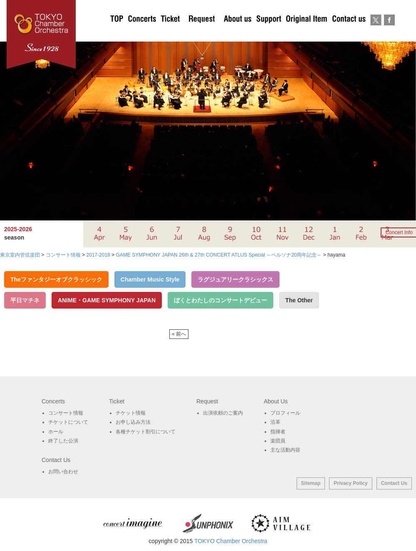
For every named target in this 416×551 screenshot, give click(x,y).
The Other (299, 300)
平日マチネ (25, 300)
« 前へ (179, 334)
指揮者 (277, 432)
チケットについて (170, 33)
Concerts (142, 33)
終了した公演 (63, 441)
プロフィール (285, 413)
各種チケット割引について (146, 432)
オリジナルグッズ (306, 33)
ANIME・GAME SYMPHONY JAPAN (107, 300)
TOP (117, 33)
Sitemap (311, 483)
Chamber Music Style (150, 279)
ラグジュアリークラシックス (235, 279)
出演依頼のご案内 (201, 33)
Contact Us (394, 483)
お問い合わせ (349, 33)
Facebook (389, 33)
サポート (268, 33)
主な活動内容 (285, 450)
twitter (375, 33)
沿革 (275, 422)
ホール (55, 432)
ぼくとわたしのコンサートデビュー (220, 300)
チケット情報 (131, 413)
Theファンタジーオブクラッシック (56, 279)
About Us (237, 33)
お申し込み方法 (133, 422)
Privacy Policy (350, 483)
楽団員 (277, 441)
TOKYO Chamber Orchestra (230, 541)
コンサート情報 (65, 413)
